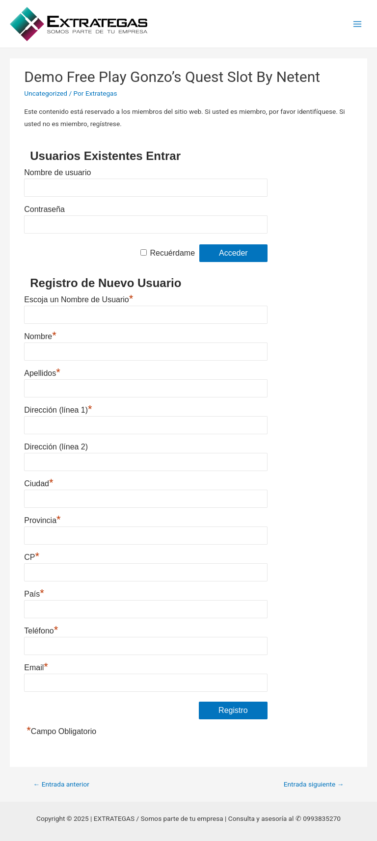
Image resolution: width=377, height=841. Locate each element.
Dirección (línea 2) (56, 447)
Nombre (40, 336)
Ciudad (38, 483)
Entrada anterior (61, 784)
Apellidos (42, 373)
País (34, 594)
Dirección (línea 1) (58, 410)
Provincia (42, 520)
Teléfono (41, 631)
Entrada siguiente (314, 784)
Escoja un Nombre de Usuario (78, 299)
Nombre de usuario (57, 172)
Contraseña (44, 209)
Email (36, 667)
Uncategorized (45, 93)
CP (31, 557)
